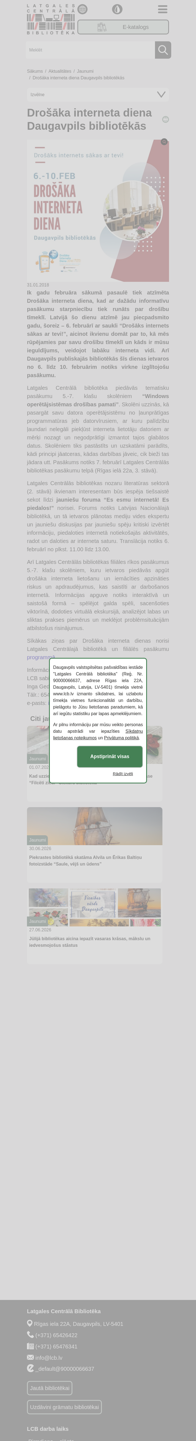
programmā (41, 657)
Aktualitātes (59, 71)
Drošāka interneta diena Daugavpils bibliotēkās (78, 77)
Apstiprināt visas (109, 756)
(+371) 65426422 (57, 1335)
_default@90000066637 (65, 1369)
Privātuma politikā (121, 738)
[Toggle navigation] (162, 9)
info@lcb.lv (49, 1358)
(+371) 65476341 (57, 1346)
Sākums (35, 71)
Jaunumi (85, 71)
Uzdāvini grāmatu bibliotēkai (64, 1407)
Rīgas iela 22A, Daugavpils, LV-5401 (78, 1324)
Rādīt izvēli (123, 773)
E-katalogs (123, 27)
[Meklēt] (97, 50)
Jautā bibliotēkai (49, 1388)
